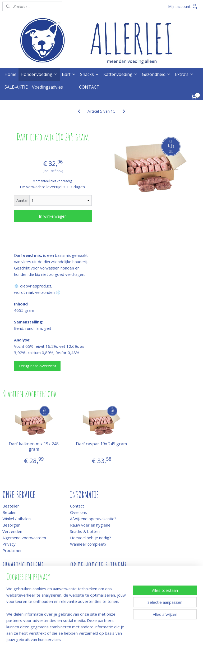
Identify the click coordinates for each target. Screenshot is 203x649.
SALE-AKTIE (16, 87)
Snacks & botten (85, 531)
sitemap (84, 639)
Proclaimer (12, 550)
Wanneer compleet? (88, 544)
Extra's (184, 74)
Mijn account (183, 6)
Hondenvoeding (39, 74)
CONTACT (89, 87)
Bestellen (11, 506)
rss (95, 639)
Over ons (78, 512)
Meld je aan (80, 577)
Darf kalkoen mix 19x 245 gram (34, 447)
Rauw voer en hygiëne (90, 525)
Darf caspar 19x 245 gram (101, 444)
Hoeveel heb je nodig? (90, 537)
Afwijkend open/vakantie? (93, 518)
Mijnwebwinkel (161, 639)
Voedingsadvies (47, 87)
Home (10, 74)
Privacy (9, 544)
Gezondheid (156, 74)
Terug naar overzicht (37, 365)
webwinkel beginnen (115, 639)
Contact (77, 506)
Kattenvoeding (120, 74)
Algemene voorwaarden (24, 537)
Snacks (89, 74)
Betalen (9, 512)
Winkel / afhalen (16, 518)
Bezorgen (11, 525)
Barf (69, 74)
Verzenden (12, 531)
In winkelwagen (53, 216)
